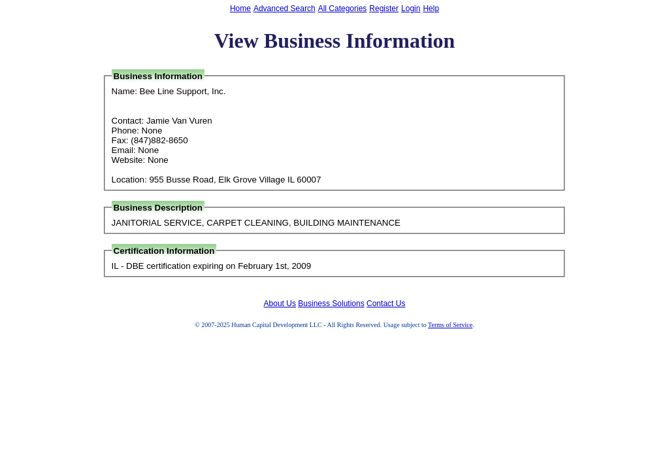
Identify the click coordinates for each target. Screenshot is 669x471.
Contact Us (386, 303)
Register (384, 8)
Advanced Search (284, 8)
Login (410, 8)
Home (240, 8)
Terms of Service (450, 324)
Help (431, 8)
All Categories (342, 8)
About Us (280, 303)
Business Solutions (331, 303)
